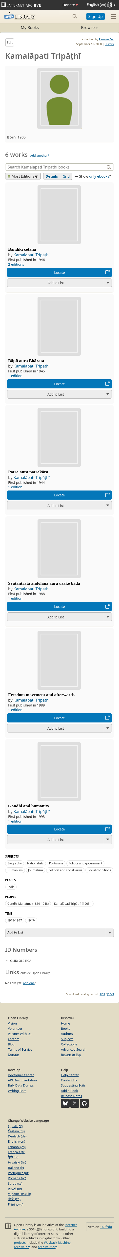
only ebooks (99, 176)
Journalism (35, 870)
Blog (11, 1044)
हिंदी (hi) (13, 1157)
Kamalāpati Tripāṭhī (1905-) (72, 904)
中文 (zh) (14, 1199)
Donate (70, 4)
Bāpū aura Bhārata (26, 360)
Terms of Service (20, 1049)
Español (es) (17, 1147)
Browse (79, 27)
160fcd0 (106, 1227)
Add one (29, 983)
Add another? (39, 155)
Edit (10, 42)
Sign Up (95, 16)
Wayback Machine (57, 1242)
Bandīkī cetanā (22, 249)
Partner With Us (19, 1033)
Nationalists (35, 863)
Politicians (56, 863)
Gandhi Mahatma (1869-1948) (28, 904)
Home (65, 1023)
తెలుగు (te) (15, 1188)
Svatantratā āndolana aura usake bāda (44, 583)
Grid (66, 176)
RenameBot (106, 39)
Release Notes (71, 1096)
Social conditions (99, 870)
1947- (31, 920)
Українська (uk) (19, 1194)
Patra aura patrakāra (28, 471)
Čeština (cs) (16, 1131)
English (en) (16, 1141)
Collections (69, 1044)
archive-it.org (48, 1247)
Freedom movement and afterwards (41, 694)
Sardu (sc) (15, 1183)
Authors (67, 1033)
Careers (13, 1039)
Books (65, 1028)
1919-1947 (14, 920)
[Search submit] (75, 16)
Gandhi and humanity (28, 805)
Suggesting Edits (73, 1085)
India (11, 887)
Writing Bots (17, 1090)
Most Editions (21, 176)
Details (52, 176)
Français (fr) (16, 1152)
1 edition (15, 375)
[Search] (55, 167)
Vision (12, 1023)
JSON (110, 994)
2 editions (16, 264)
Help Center (70, 1075)
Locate (59, 272)
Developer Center (21, 1075)
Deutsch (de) (17, 1136)
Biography (14, 863)
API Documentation (22, 1080)
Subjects (67, 1039)
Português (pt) (18, 1173)
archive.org (22, 1247)
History (109, 44)
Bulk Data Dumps (21, 1085)
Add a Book (69, 1090)
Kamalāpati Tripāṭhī (32, 255)
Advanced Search (73, 1049)
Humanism (15, 870)
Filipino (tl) (15, 1204)
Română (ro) (17, 1178)
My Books (30, 27)
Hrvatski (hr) (17, 1162)
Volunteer (15, 1028)
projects (20, 1242)
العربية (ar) (15, 1126)
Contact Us (69, 1080)
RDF (102, 994)
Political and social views (65, 870)
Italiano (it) (16, 1167)
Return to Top (71, 1054)
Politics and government (85, 863)
